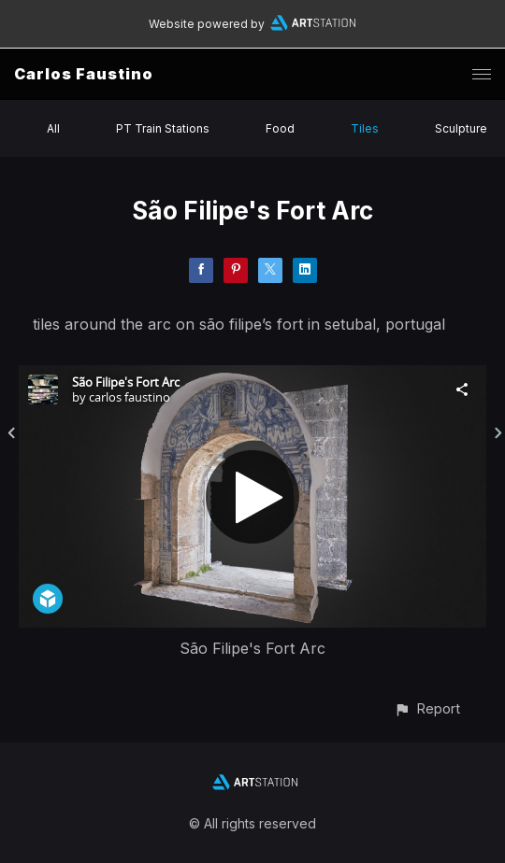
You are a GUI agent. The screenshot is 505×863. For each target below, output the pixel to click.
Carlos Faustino (83, 73)
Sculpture (461, 128)
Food (280, 128)
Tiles (365, 128)
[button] (427, 708)
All (53, 128)
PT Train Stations (162, 128)
